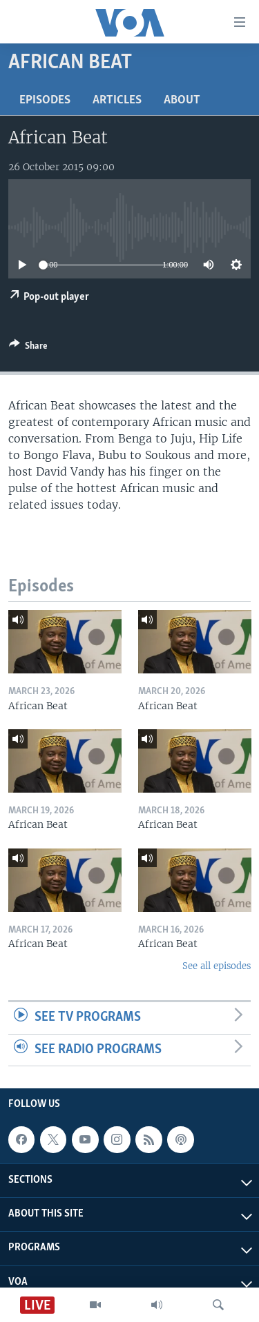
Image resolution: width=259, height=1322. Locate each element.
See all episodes (216, 966)
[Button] (28, 348)
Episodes (44, 100)
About (182, 100)
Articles (117, 100)
